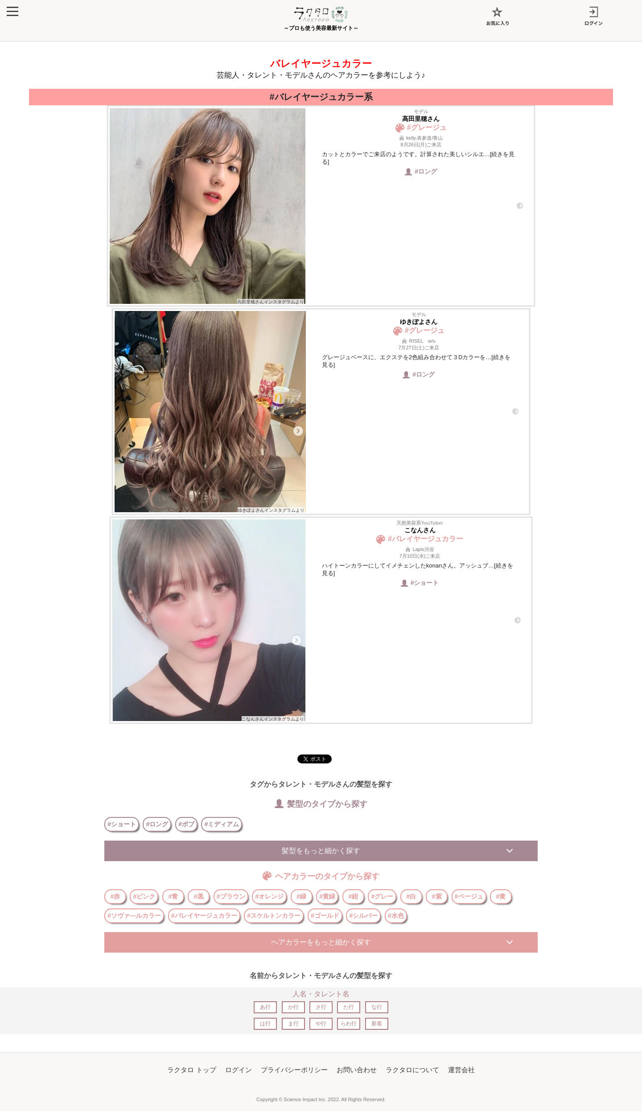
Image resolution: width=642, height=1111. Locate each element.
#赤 (115, 896)
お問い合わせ (357, 1070)
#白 (411, 896)
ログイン (238, 1070)
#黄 (501, 896)
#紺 (353, 896)
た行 (348, 1007)
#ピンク (144, 896)
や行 (321, 1023)
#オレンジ (269, 896)
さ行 (321, 1007)
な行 (376, 1007)
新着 (376, 1023)
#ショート (121, 824)
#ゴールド (325, 915)
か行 (293, 1007)
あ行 (265, 1007)
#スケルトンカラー (273, 915)
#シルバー (363, 915)
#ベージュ (469, 896)
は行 (265, 1023)
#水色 (396, 915)
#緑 (301, 896)
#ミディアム (221, 824)
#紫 (437, 896)
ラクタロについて (412, 1070)
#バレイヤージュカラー (204, 915)
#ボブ (186, 824)
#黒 (199, 896)
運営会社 (461, 1070)
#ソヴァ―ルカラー (134, 915)
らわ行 (349, 1023)
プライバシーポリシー (294, 1070)
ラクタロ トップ (191, 1070)
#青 (173, 896)
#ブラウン (231, 896)
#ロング (157, 824)
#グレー (382, 896)
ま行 (293, 1023)
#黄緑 (327, 896)
